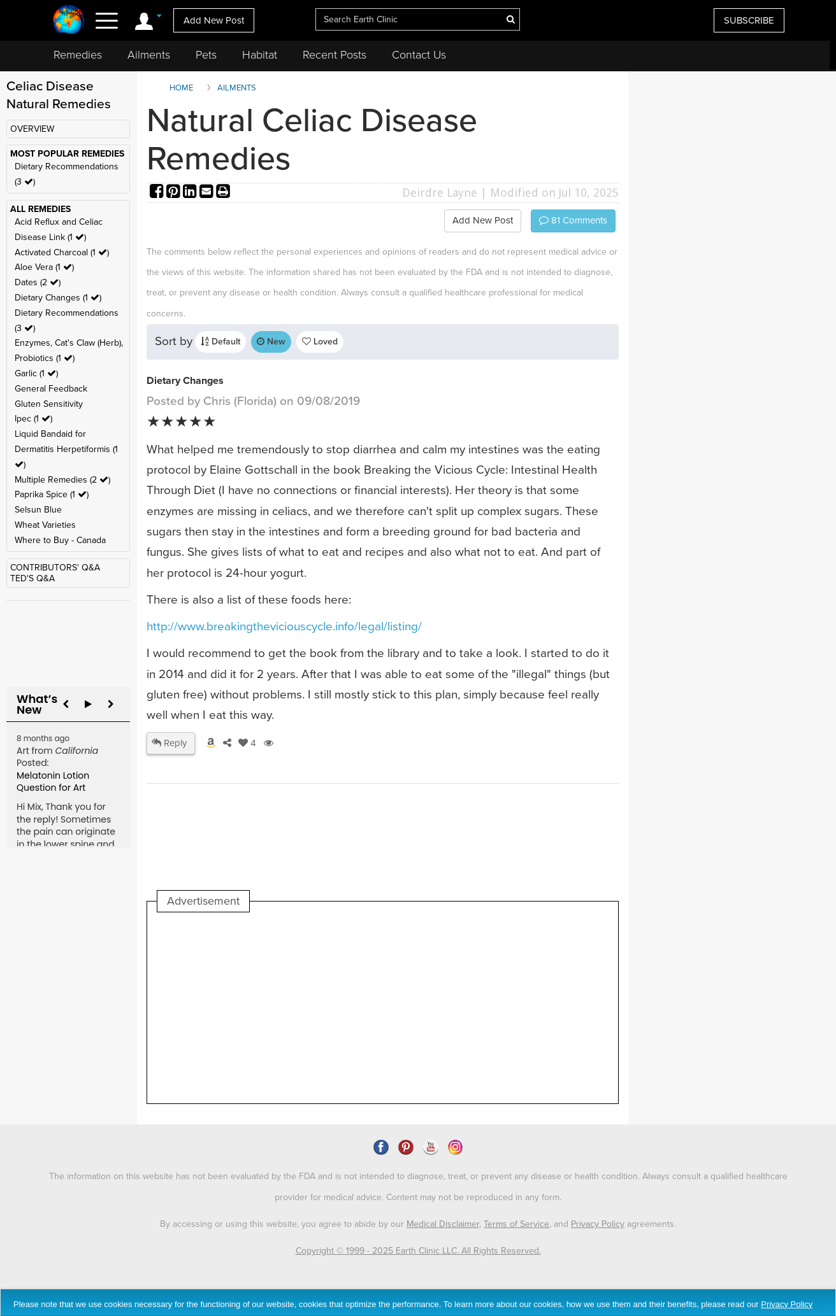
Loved (320, 341)
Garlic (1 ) (36, 373)
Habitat (259, 55)
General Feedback (51, 388)
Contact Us (419, 55)
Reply (169, 743)
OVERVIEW (32, 129)
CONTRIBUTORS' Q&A (55, 567)
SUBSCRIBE (749, 20)
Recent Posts (334, 55)
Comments (573, 220)
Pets (206, 55)
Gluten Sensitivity (49, 404)
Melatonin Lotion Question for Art (53, 782)
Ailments (148, 55)
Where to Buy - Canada (60, 540)
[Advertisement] (389, 1008)
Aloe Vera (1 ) (44, 267)
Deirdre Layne (439, 192)
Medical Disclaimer (443, 1224)
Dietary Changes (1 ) (58, 297)
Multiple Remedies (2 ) (62, 479)
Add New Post (214, 20)
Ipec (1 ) (33, 418)
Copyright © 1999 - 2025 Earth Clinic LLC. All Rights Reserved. (418, 1250)
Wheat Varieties (45, 525)
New (271, 341)
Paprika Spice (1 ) (52, 494)
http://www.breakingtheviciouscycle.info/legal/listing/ (284, 626)
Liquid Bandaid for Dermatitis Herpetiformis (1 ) (66, 449)
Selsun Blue (38, 509)
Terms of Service (516, 1224)
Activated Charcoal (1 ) (62, 252)
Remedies (78, 55)
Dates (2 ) (38, 282)
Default (220, 341)
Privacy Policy (597, 1224)
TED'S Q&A (32, 578)
